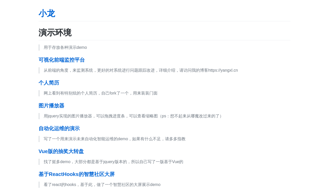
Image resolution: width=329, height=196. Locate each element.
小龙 (47, 13)
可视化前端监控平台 (62, 60)
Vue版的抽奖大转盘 (61, 151)
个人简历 (49, 83)
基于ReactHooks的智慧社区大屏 (77, 174)
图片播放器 (51, 105)
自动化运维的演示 (59, 128)
